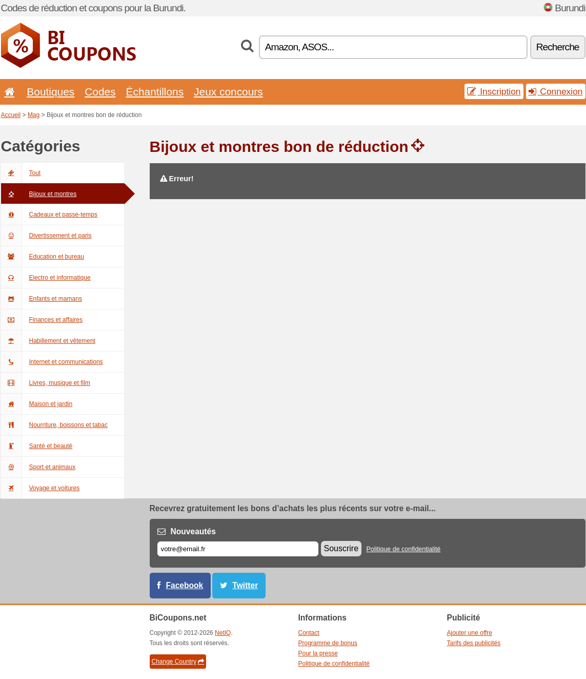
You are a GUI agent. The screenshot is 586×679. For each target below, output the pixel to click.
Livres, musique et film (45, 383)
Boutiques (50, 92)
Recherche (557, 47)
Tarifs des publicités (474, 643)
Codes (100, 92)
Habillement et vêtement (48, 341)
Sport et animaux (38, 467)
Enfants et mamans (41, 298)
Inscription (493, 91)
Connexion (556, 91)
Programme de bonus (327, 643)
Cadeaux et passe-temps (49, 214)
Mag (33, 115)
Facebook (185, 585)
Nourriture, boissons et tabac (54, 425)
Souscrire (341, 548)
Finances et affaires (42, 319)
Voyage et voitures (40, 488)
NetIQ (223, 632)
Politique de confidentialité (403, 549)
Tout (21, 173)
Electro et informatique (46, 277)
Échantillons (155, 92)
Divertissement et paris (46, 235)
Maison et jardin (37, 404)
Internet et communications (52, 362)
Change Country (178, 661)
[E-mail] (237, 548)
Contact (308, 632)
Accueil (11, 115)
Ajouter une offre (470, 632)
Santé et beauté (37, 446)
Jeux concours (228, 92)
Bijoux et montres (39, 194)
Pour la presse (318, 653)
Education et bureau (42, 256)
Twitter (245, 585)
